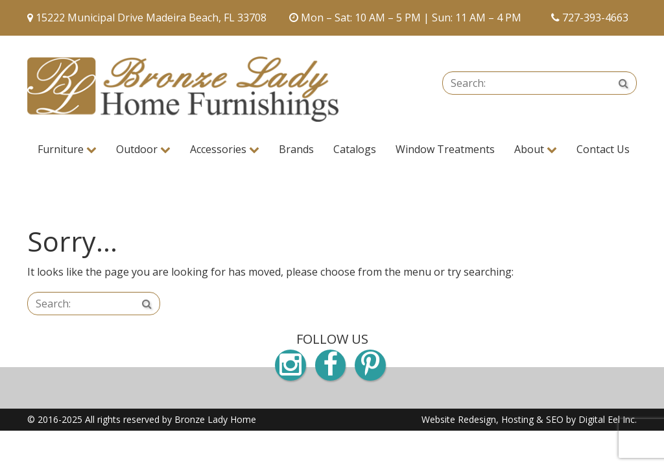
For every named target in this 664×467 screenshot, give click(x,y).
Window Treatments (445, 149)
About (535, 149)
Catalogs (354, 149)
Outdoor (143, 149)
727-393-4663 (595, 17)
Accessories (224, 149)
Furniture (67, 149)
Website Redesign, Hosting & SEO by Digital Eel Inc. (529, 419)
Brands (296, 149)
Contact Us (603, 149)
